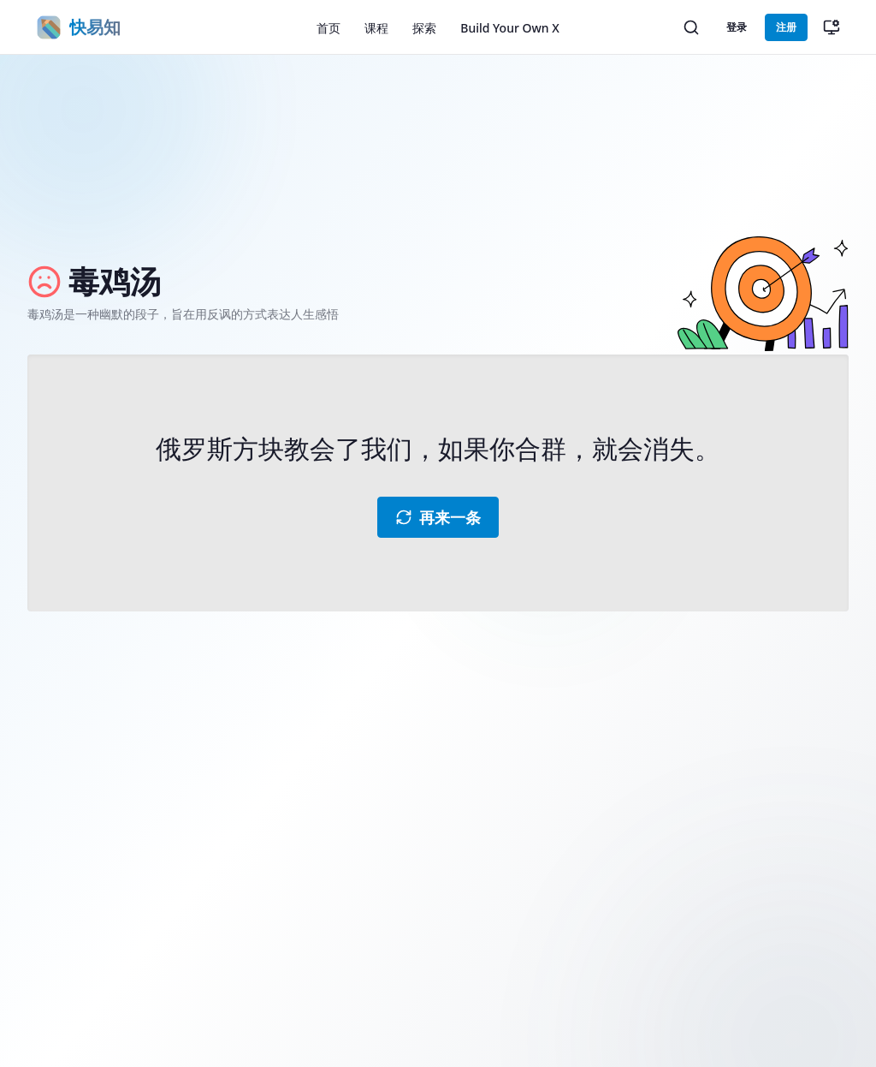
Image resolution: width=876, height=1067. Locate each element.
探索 (424, 28)
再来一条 (438, 517)
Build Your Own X (509, 28)
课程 (376, 28)
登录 (736, 27)
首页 (328, 28)
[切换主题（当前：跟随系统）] (831, 27)
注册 (786, 27)
